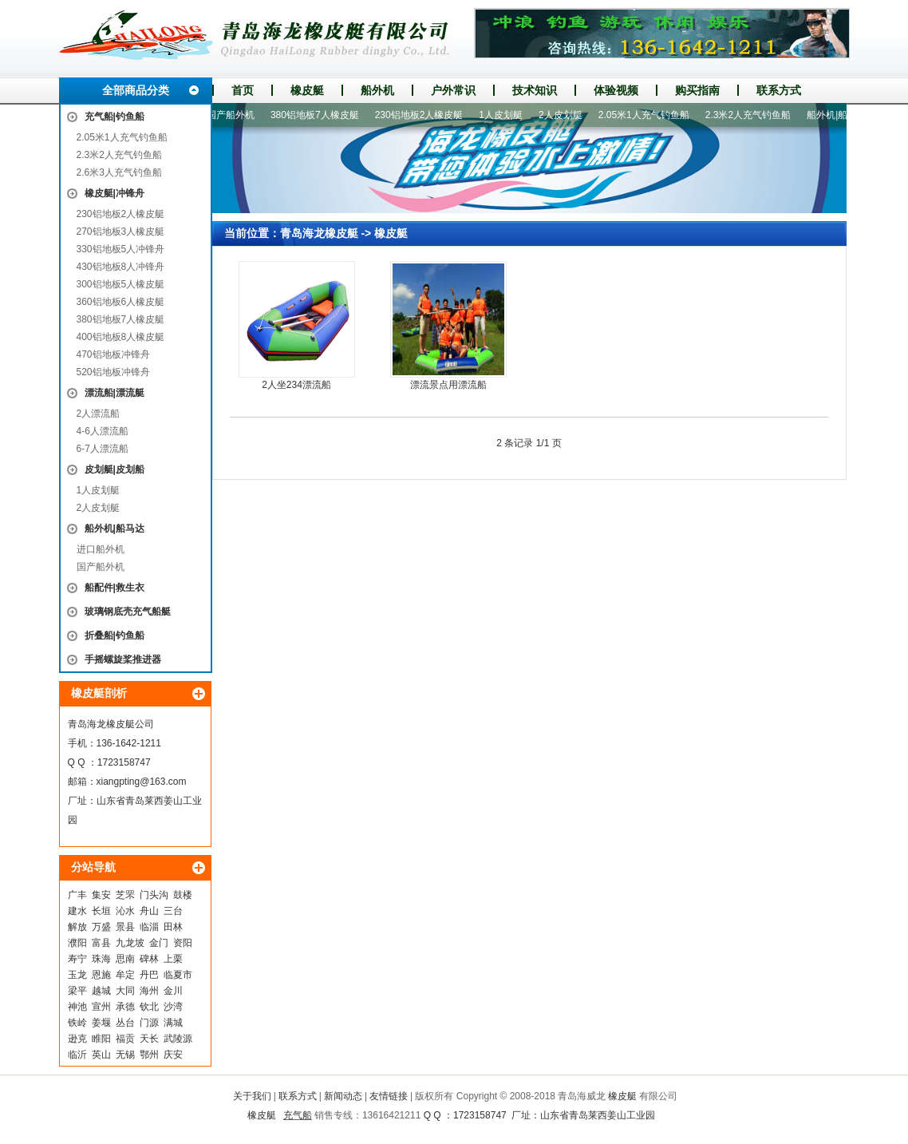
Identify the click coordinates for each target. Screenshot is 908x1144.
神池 (77, 1006)
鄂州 (149, 1054)
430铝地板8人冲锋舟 (121, 266)
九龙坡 (130, 942)
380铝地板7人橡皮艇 (121, 319)
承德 (125, 1006)
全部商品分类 (135, 90)
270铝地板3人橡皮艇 (121, 231)
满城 (173, 1022)
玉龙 (77, 974)
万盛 (101, 926)
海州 (149, 990)
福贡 (125, 1038)
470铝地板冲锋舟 (113, 354)
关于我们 (252, 1096)
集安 (101, 895)
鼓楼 (182, 895)
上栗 (173, 958)
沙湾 (173, 1006)
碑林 (149, 958)
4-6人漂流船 (102, 431)
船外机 (377, 90)
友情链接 (388, 1096)
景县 (125, 926)
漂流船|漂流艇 (114, 392)
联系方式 (778, 90)
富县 (101, 942)
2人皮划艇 (98, 507)
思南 (125, 958)
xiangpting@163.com (142, 781)
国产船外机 (100, 566)
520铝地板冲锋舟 (113, 372)
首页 (242, 90)
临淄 (149, 926)
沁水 (125, 910)
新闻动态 (343, 1096)
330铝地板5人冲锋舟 (121, 249)
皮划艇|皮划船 (114, 469)
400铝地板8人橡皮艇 (121, 336)
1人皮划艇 (98, 490)
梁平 (77, 990)
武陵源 (178, 1038)
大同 (125, 990)
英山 (101, 1054)
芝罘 (125, 895)
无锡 (125, 1054)
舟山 (149, 910)
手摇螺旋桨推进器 (123, 659)
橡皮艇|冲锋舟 (114, 193)
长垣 (101, 910)
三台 (173, 910)
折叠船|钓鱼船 (114, 635)
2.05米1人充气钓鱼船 (122, 137)
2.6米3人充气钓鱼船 (119, 172)
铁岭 (77, 1022)
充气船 (297, 1115)
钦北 (149, 1006)
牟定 (125, 974)
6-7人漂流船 (102, 448)
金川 (173, 990)
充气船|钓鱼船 (114, 116)
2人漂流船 (98, 413)
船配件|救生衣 (114, 587)
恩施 (101, 974)
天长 (149, 1038)
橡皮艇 (307, 90)
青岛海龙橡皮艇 (319, 233)
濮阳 (77, 942)
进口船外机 (100, 549)
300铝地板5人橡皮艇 (121, 284)
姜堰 (101, 1022)
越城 (101, 990)
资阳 (182, 942)
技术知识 (534, 90)
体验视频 (616, 90)
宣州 (101, 1006)
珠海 (101, 958)
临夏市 (178, 974)
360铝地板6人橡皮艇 (121, 301)
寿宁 (77, 958)
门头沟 (154, 895)
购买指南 (697, 90)
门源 (149, 1022)
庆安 (173, 1054)
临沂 (77, 1054)
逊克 (77, 1038)
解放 (77, 926)
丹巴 (149, 974)
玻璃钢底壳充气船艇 (128, 611)
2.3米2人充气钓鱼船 (119, 154)
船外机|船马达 (114, 528)
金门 (158, 942)
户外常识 (453, 90)
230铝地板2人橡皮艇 (121, 214)
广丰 (77, 895)
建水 (77, 910)
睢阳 (101, 1038)
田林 (173, 926)
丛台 (125, 1022)
